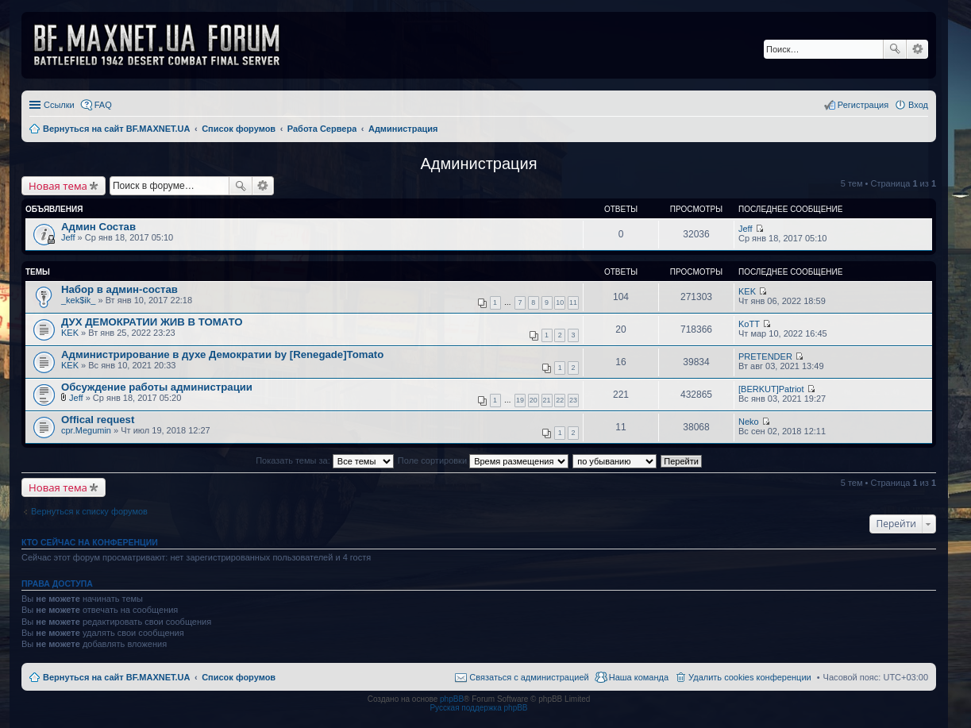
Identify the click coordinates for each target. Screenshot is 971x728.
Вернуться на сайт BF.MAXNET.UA (116, 677)
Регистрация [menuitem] (863, 105)
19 (520, 400)
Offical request (97, 420)
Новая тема (58, 186)
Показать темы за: (325, 460)
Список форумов (239, 677)
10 (560, 302)
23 (573, 400)
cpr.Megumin (86, 430)
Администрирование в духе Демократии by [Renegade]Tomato (222, 354)
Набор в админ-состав (119, 289)
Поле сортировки (483, 460)
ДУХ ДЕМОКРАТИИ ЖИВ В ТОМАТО (151, 322)
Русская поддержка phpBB (478, 707)
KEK (747, 291)
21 (547, 400)
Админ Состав (98, 227)
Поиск (895, 49)
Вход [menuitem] (918, 105)
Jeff (68, 237)
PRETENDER (765, 356)
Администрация (478, 163)
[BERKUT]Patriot (771, 389)
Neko (748, 421)
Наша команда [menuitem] (639, 677)
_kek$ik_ (78, 300)
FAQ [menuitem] (103, 105)
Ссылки (59, 105)
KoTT (749, 324)
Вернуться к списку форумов (89, 511)
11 (573, 302)
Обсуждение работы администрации (156, 387)
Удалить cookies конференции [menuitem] (749, 677)
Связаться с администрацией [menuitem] (528, 677)
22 (560, 400)
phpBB (452, 699)
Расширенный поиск (917, 49)
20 (534, 400)
